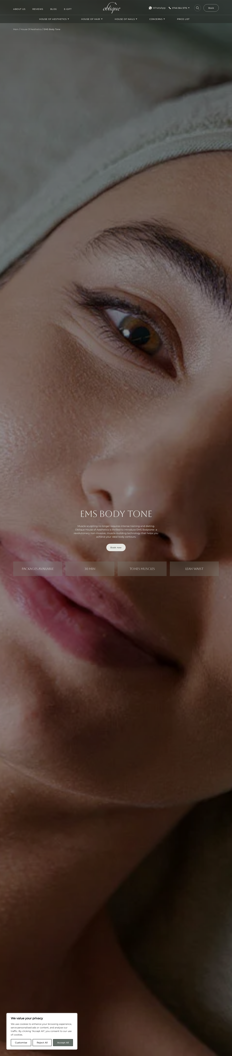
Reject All (42, 1042)
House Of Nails (125, 19)
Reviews (37, 9)
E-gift (68, 9)
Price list (183, 19)
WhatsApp (157, 8)
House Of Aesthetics (53, 19)
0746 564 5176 (179, 8)
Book (211, 8)
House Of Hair (90, 19)
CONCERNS (155, 19)
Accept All (63, 1042)
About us (19, 9)
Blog (53, 9)
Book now (115, 547)
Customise (21, 1042)
